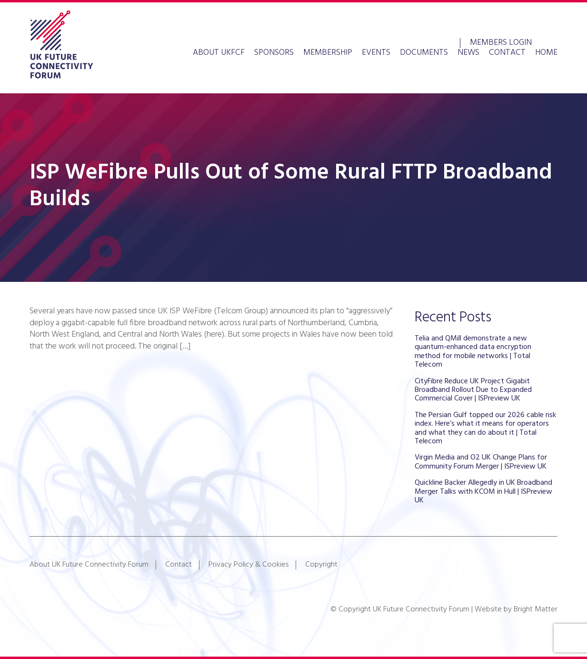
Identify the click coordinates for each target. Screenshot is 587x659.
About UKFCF (219, 53)
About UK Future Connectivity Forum (89, 565)
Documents (424, 53)
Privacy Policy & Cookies (249, 565)
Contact (507, 53)
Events (376, 53)
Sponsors (274, 53)
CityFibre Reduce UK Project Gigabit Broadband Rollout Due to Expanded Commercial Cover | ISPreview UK (473, 390)
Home (546, 53)
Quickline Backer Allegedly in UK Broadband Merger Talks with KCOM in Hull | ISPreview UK (483, 492)
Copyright (321, 565)
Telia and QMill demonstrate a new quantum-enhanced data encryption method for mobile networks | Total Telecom (473, 351)
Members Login (501, 42)
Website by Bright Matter (516, 609)
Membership (327, 53)
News (468, 53)
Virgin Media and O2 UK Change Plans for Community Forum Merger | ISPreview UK (481, 461)
